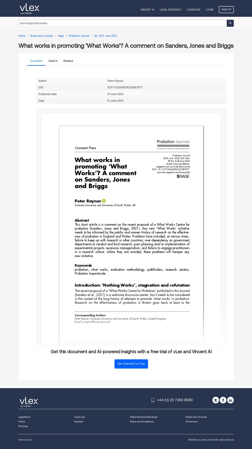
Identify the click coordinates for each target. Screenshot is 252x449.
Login (209, 9)
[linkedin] (230, 400)
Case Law (79, 417)
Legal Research (170, 9)
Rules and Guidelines (142, 421)
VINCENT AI (147, 9)
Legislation (24, 417)
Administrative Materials (143, 417)
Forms (21, 421)
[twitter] (215, 400)
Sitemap (23, 426)
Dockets (78, 421)
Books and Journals (196, 417)
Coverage (193, 9)
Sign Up (226, 9)
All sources (192, 421)
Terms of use (24, 439)
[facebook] (223, 400)
